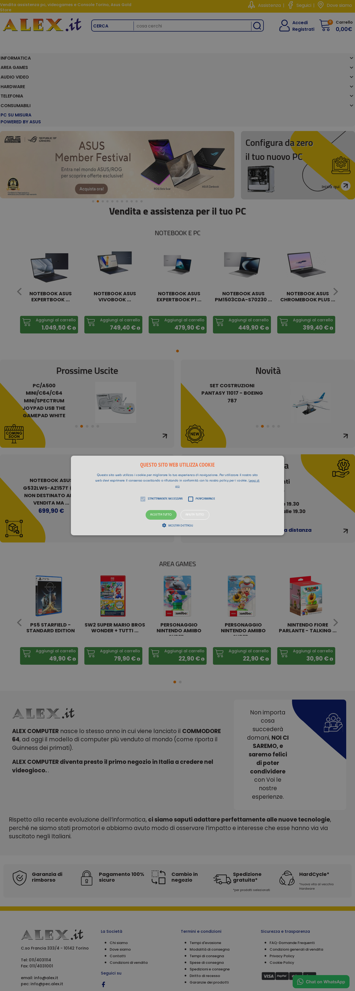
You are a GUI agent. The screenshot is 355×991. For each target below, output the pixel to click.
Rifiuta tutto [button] (194, 514)
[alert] (177, 495)
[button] (177, 495)
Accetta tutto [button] (161, 514)
